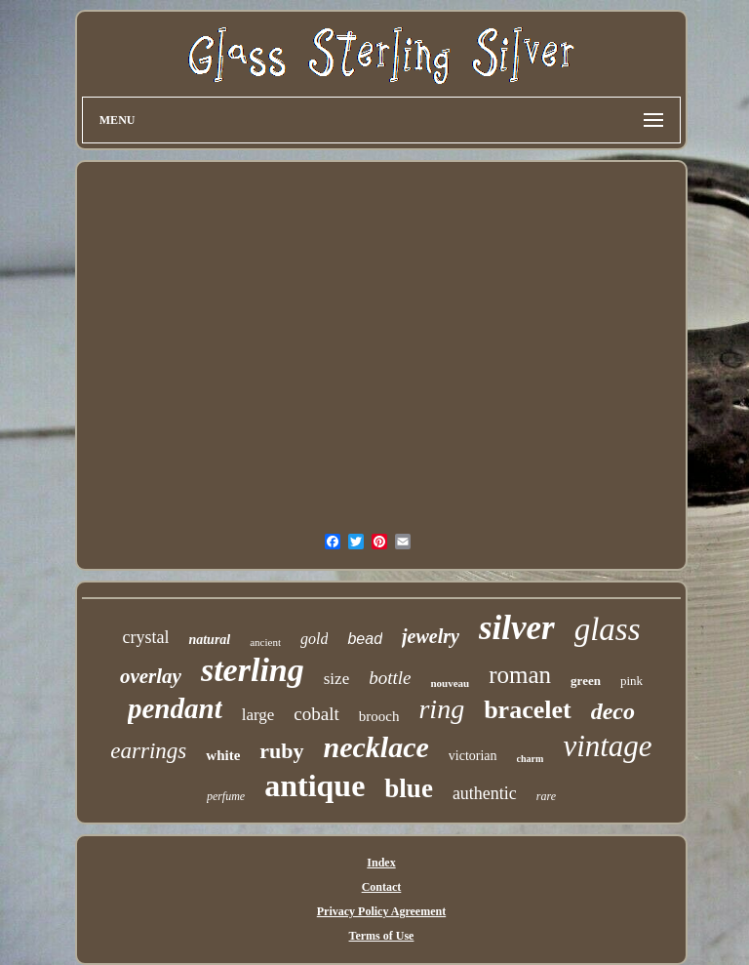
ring (441, 709)
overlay (150, 676)
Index (381, 862)
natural (209, 639)
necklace (376, 747)
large (258, 714)
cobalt (316, 714)
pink (631, 680)
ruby (281, 751)
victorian (473, 755)
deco (613, 711)
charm (530, 758)
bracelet (528, 710)
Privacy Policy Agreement (381, 911)
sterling (252, 670)
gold (314, 638)
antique (314, 785)
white (223, 755)
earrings (148, 751)
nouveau (449, 683)
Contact (382, 887)
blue (408, 788)
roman (520, 675)
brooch (379, 716)
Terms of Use (381, 936)
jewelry (430, 636)
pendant (175, 708)
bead (364, 638)
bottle (390, 677)
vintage (607, 746)
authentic (485, 793)
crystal (145, 637)
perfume (226, 796)
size (336, 678)
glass (607, 629)
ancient (265, 642)
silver (517, 628)
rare (546, 796)
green (586, 680)
